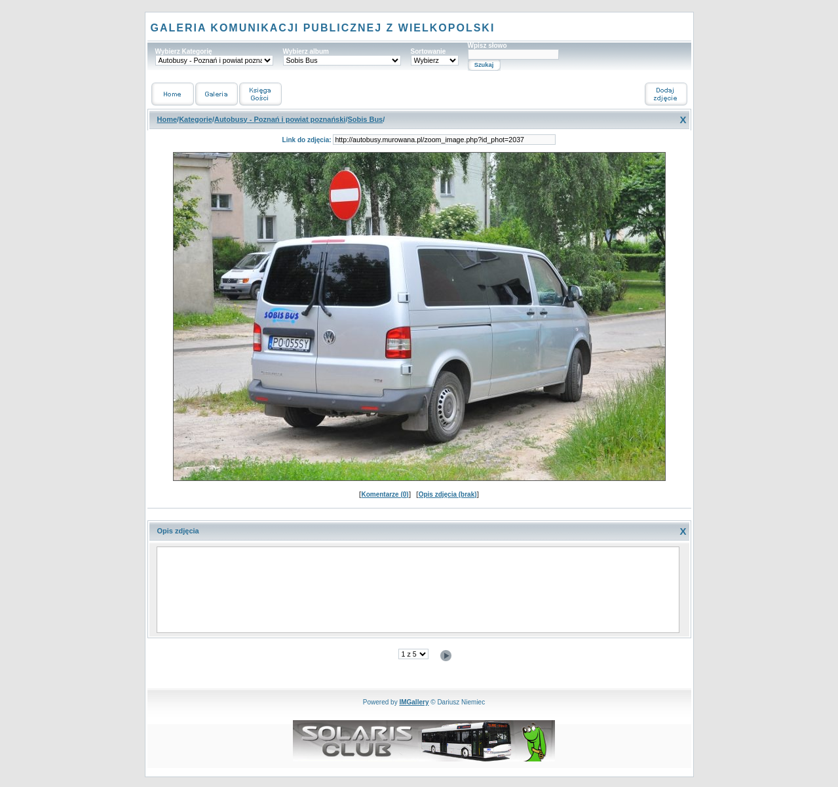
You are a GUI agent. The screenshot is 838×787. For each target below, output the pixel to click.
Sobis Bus (365, 119)
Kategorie (195, 119)
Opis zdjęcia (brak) (448, 494)
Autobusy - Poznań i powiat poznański (279, 119)
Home (167, 119)
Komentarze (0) (384, 494)
